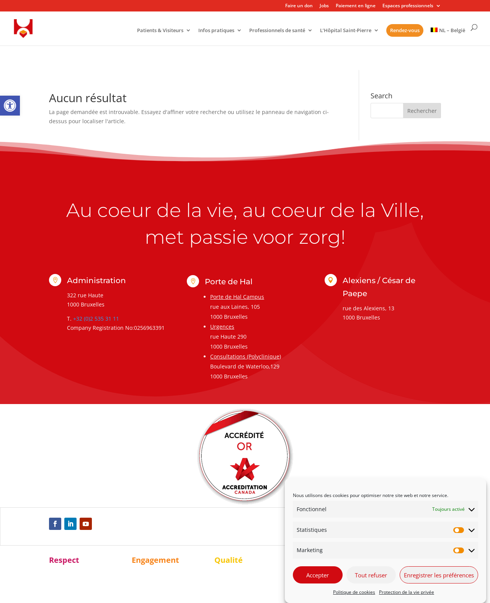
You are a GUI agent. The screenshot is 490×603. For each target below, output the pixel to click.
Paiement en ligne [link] (356, 6)
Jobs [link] (324, 6)
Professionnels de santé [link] (277, 31)
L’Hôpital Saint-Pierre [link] (345, 31)
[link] (10, 106)
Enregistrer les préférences (439, 576)
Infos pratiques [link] (216, 31)
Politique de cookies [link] (354, 593)
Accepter (317, 576)
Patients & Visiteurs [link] (160, 31)
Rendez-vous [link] (405, 30)
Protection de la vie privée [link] (406, 593)
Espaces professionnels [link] (407, 6)
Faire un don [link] (299, 6)
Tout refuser (371, 576)
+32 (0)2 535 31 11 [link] (96, 318)
